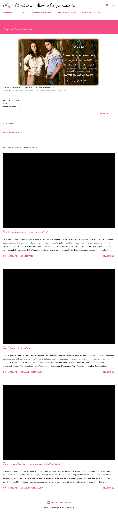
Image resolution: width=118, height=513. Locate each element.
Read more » (109, 256)
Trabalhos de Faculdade (42, 12)
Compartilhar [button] (105, 114)
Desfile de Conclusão (67, 12)
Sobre (22, 12)
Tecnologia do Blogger (59, 502)
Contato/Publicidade (91, 12)
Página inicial (8, 12)
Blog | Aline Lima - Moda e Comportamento (39, 5)
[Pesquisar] (107, 4)
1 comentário (26, 256)
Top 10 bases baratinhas (16, 348)
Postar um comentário (12, 132)
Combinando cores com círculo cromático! (25, 232)
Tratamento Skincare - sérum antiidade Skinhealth (32, 464)
